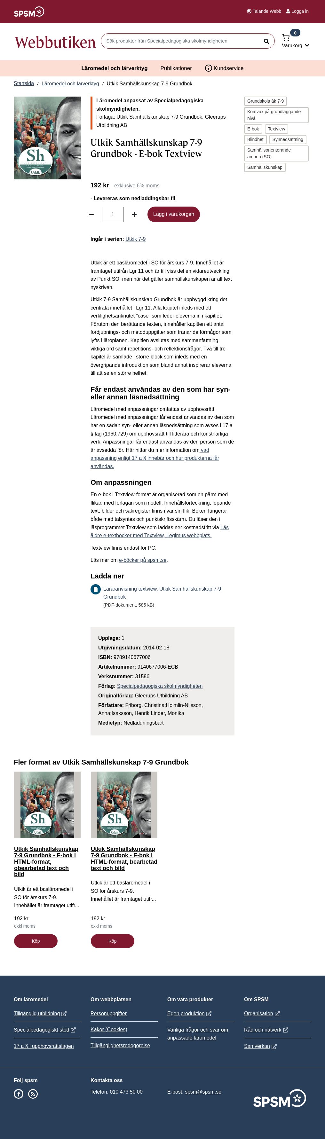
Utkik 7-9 (135, 239)
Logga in (297, 11)
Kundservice (224, 68)
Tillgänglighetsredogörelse (120, 1045)
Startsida (24, 83)
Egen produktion (190, 1013)
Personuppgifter (109, 1013)
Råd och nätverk (267, 1030)
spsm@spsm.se (203, 1092)
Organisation (262, 1013)
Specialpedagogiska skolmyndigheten (160, 686)
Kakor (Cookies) (109, 1029)
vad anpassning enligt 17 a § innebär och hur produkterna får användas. (155, 458)
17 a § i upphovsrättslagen (44, 1046)
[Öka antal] (134, 214)
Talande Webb (264, 11)
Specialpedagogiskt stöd (45, 1030)
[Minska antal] (91, 214)
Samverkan (261, 1046)
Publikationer (176, 68)
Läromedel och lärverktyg (115, 68)
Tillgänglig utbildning (41, 1013)
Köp (36, 941)
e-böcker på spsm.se (143, 560)
